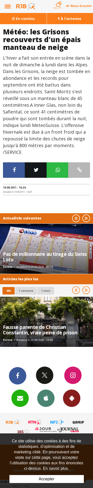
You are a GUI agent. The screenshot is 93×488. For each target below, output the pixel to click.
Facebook (17, 375)
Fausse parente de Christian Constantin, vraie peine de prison (40, 330)
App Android (71, 398)
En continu (23, 18)
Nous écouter (81, 6)
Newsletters (20, 398)
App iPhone (46, 398)
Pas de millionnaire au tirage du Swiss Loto (45, 257)
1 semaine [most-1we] (26, 291)
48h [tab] (8, 291)
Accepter (46, 479)
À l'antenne (69, 18)
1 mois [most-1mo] (45, 291)
